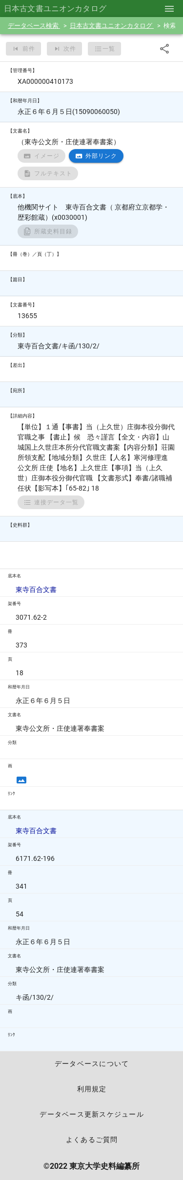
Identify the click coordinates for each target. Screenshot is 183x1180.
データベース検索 (34, 25)
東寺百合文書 (36, 589)
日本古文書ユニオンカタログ (112, 25)
